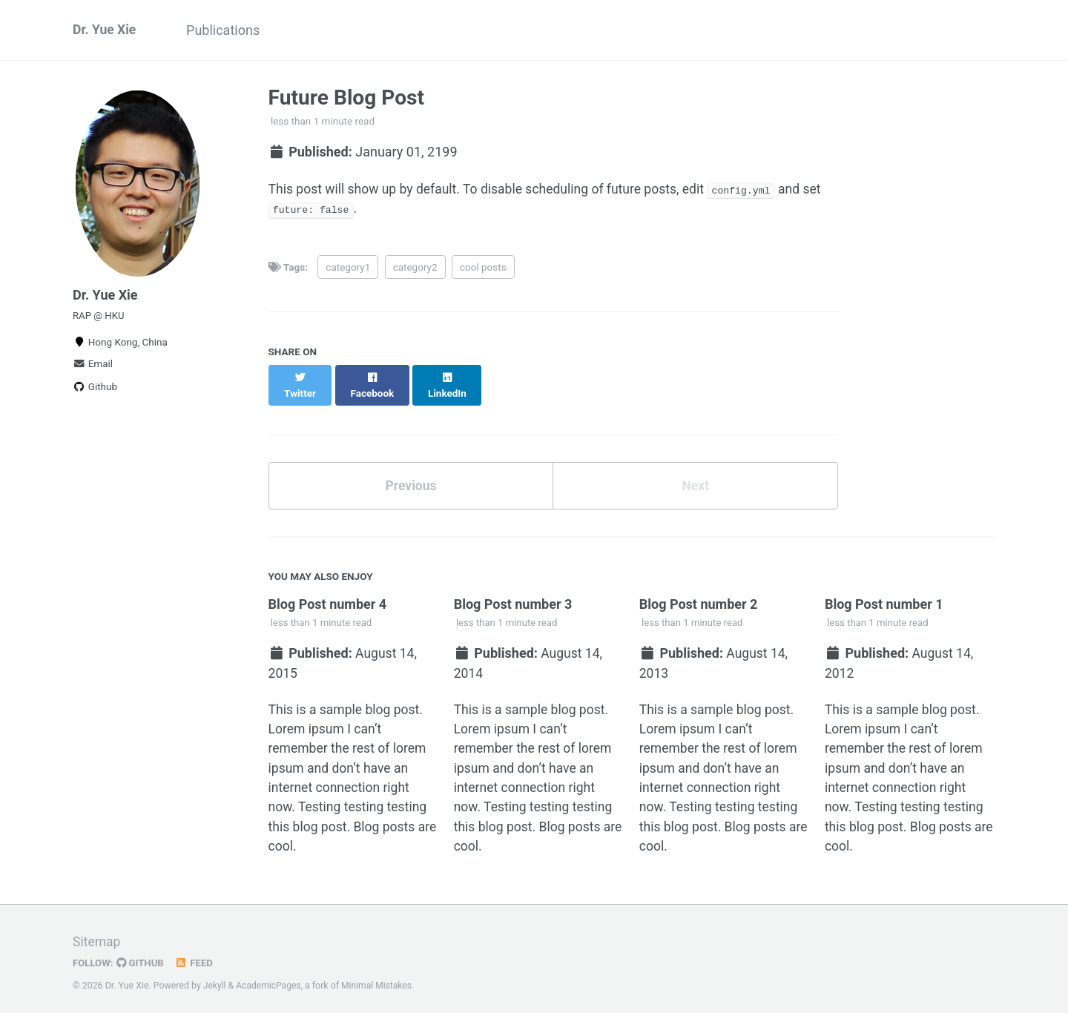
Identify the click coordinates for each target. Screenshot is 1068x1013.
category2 (415, 268)
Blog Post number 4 (327, 591)
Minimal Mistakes (379, 979)
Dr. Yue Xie (105, 30)
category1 (348, 268)
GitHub (142, 956)
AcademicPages (270, 979)
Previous (410, 473)
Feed (196, 956)
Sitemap (97, 935)
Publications (228, 30)
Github (95, 390)
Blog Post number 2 (698, 591)
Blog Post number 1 (884, 591)
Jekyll (215, 979)
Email (93, 367)
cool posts (483, 268)
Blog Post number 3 (513, 591)
